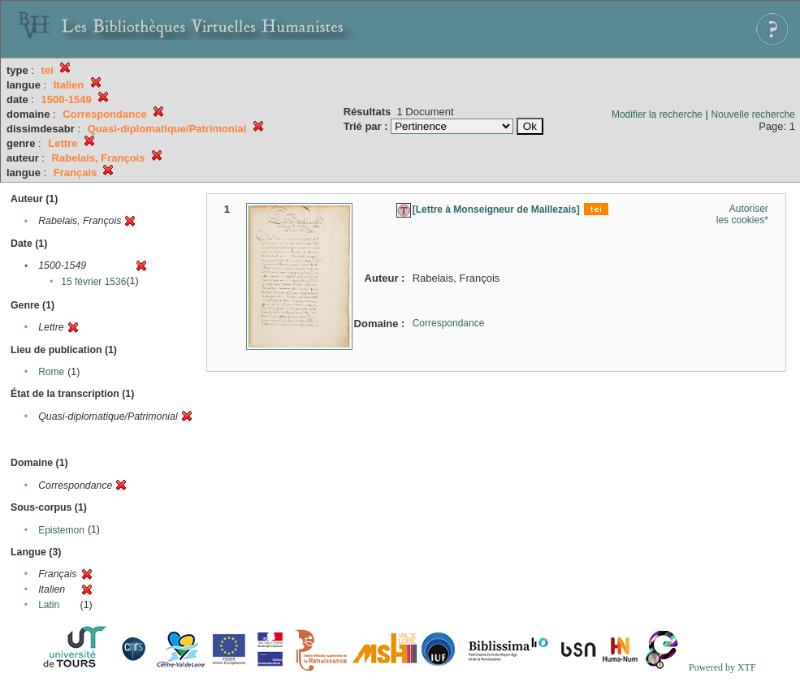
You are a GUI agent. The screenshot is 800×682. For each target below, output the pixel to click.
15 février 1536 (93, 281)
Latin (48, 605)
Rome (51, 372)
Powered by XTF (722, 667)
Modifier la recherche (657, 114)
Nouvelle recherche (753, 114)
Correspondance (449, 323)
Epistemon (61, 530)
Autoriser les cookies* (742, 214)
